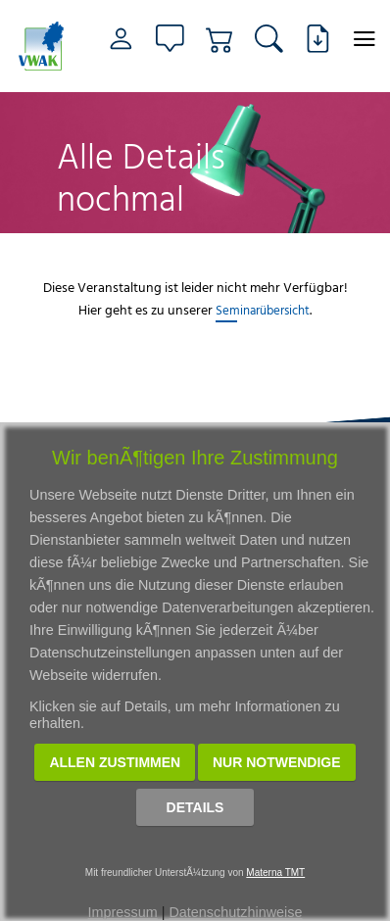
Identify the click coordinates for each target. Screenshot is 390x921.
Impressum (123, 912)
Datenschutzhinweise (235, 912)
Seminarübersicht (263, 309)
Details (195, 807)
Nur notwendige (277, 762)
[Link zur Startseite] (42, 46)
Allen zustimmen (114, 762)
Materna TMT (275, 872)
